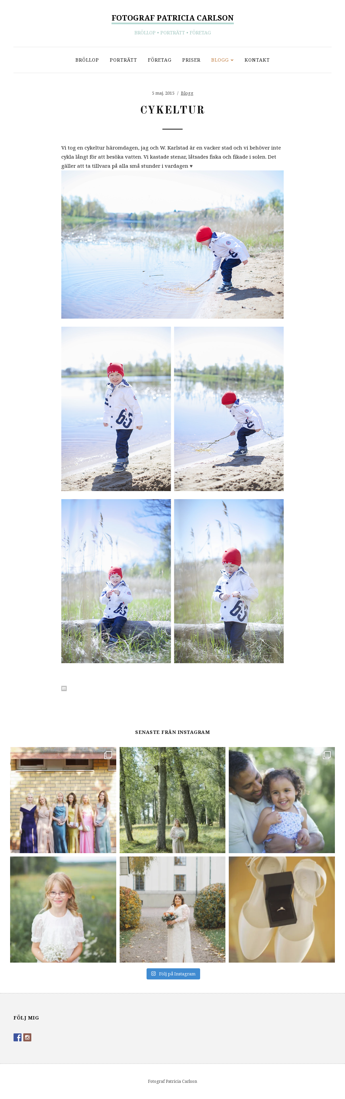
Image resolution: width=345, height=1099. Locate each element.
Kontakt (257, 60)
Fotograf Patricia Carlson (173, 17)
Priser (191, 60)
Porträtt (123, 60)
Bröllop (87, 60)
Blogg (220, 60)
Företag (159, 60)
